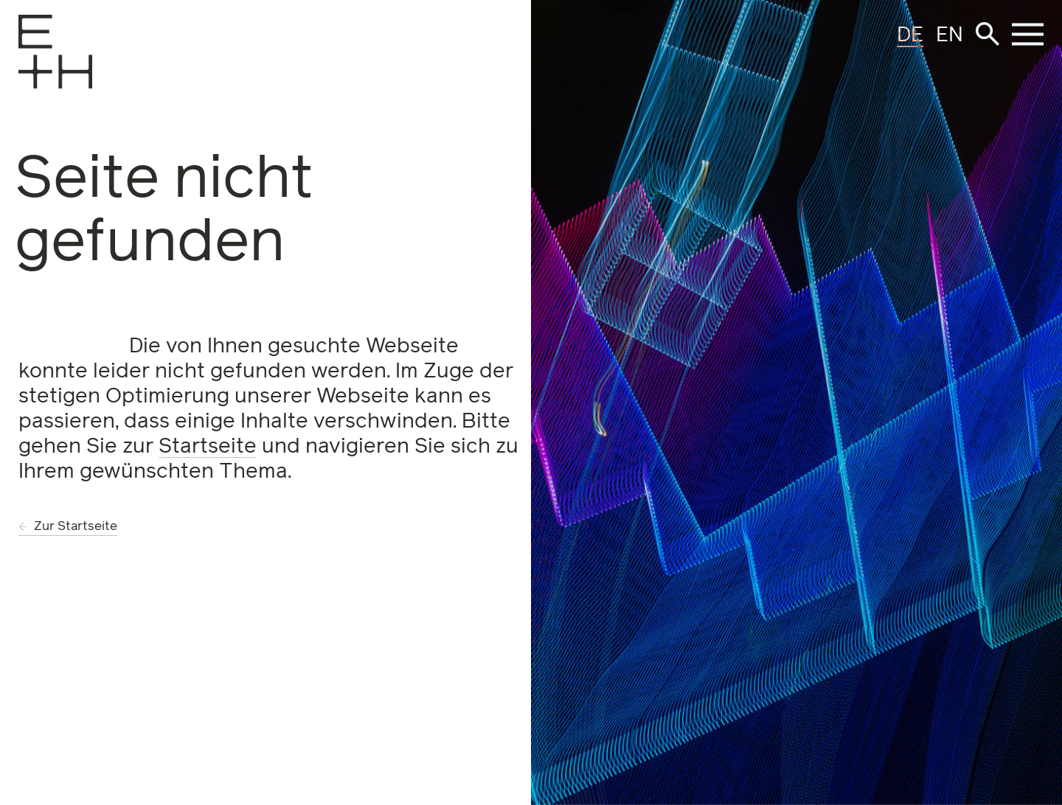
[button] (987, 34)
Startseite (208, 446)
